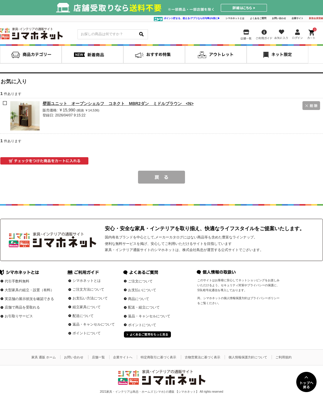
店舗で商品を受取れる (22, 307)
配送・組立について (144, 307)
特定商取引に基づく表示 (158, 357)
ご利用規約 (283, 357)
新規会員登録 (316, 18)
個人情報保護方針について (247, 357)
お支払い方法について (90, 298)
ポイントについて (87, 333)
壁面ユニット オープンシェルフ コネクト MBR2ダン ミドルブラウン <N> (118, 103)
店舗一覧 (98, 357)
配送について (83, 316)
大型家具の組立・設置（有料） (29, 290)
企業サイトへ (122, 357)
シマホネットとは (235, 18)
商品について (138, 299)
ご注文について (140, 281)
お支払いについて (142, 290)
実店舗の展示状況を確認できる (29, 299)
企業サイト (297, 18)
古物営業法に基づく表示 (202, 357)
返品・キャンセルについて (94, 324)
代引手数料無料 (17, 281)
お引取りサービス (19, 316)
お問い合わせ (279, 18)
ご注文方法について (88, 289)
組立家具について (87, 307)
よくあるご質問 (258, 18)
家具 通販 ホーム (43, 357)
